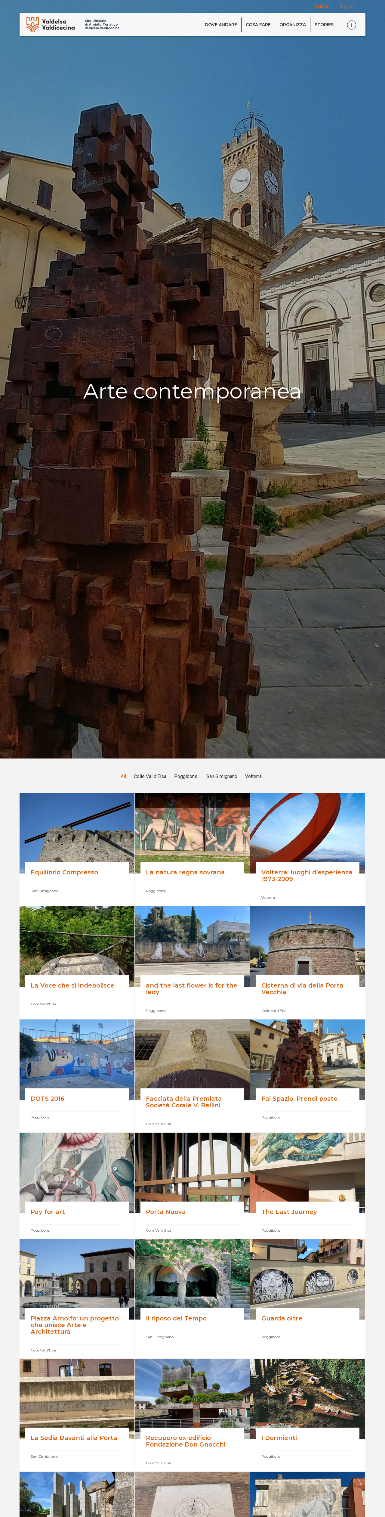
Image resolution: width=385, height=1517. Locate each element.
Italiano (322, 6)
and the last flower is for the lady (191, 989)
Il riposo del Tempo (176, 1318)
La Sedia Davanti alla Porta (75, 1437)
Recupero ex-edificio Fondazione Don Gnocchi (185, 1441)
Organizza (292, 24)
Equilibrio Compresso (64, 872)
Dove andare (221, 24)
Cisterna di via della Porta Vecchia (302, 989)
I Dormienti (279, 1437)
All (123, 776)
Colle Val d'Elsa (150, 776)
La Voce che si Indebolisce (73, 985)
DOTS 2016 (47, 1098)
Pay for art (49, 1211)
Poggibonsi (186, 776)
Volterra (253, 776)
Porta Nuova (166, 1211)
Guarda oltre (281, 1318)
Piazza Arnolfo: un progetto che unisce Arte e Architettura (75, 1325)
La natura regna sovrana (185, 872)
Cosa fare (258, 24)
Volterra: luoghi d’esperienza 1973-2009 (307, 876)
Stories (324, 24)
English (346, 6)
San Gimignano (221, 776)
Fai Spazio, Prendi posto (299, 1098)
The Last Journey (289, 1211)
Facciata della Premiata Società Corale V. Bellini (184, 1102)
